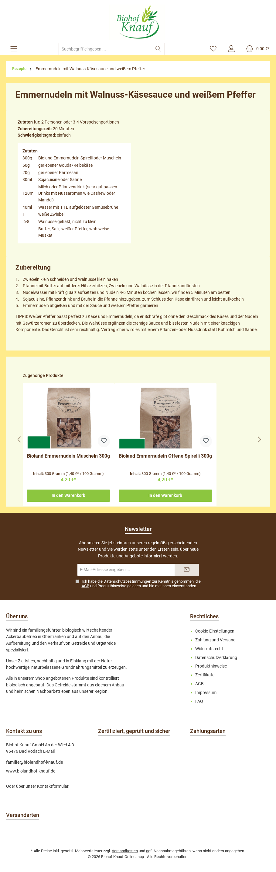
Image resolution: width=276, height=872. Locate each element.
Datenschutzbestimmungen (127, 581)
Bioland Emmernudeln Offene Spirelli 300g (165, 456)
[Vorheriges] (19, 439)
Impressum (205, 692)
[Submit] (187, 570)
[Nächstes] (259, 439)
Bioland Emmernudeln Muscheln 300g (68, 456)
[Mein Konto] (231, 49)
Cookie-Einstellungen (214, 631)
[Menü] (13, 49)
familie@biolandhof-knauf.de (34, 762)
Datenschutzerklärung (216, 657)
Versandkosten (125, 851)
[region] (139, 439)
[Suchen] (158, 49)
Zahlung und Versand (215, 640)
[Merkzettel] (213, 49)
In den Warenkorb (68, 495)
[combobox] (105, 49)
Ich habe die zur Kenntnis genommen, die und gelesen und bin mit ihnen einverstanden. (141, 583)
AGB (85, 586)
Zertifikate (204, 675)
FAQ (199, 701)
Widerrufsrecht (209, 648)
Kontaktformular (52, 786)
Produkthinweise (111, 586)
